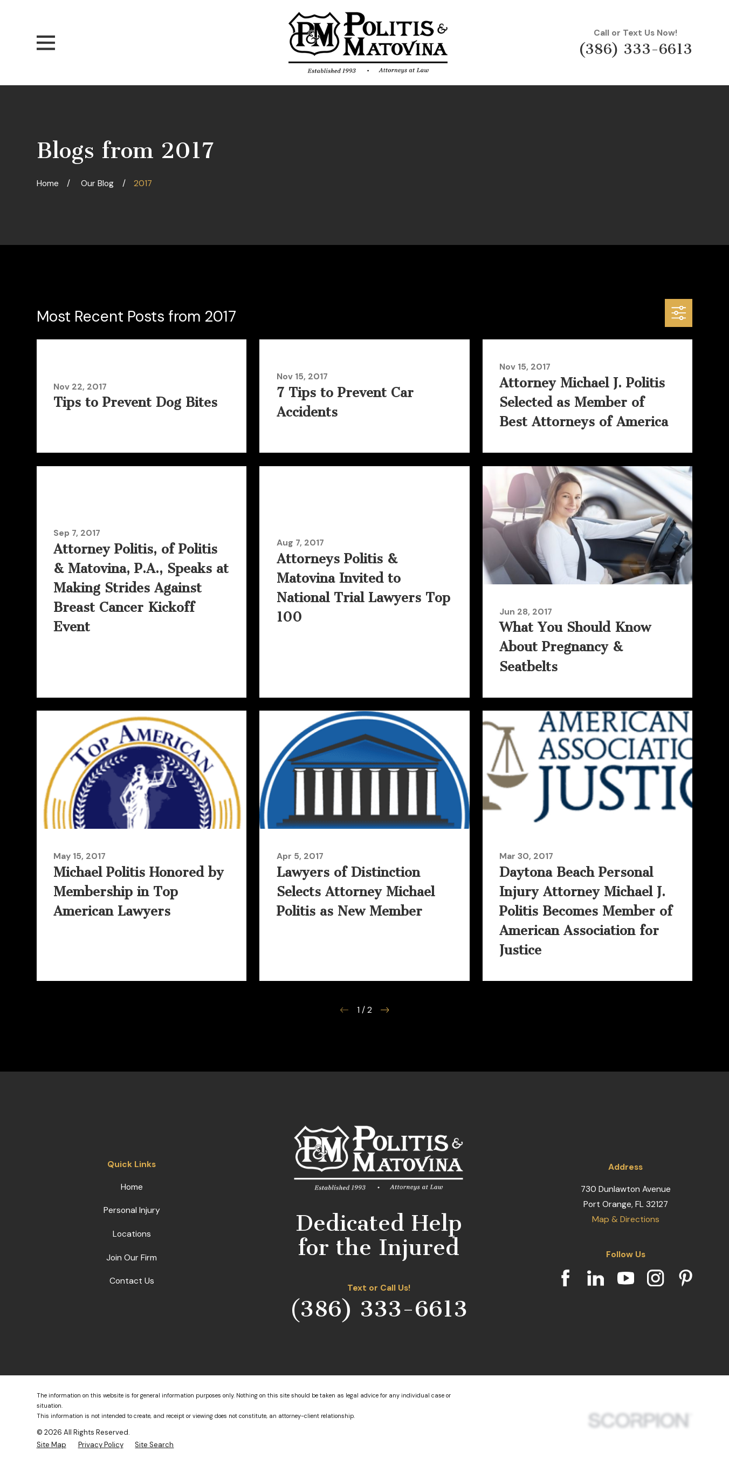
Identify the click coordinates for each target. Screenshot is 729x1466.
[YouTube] (625, 1278)
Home (132, 1186)
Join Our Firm (131, 1257)
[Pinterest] (685, 1278)
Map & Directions (625, 1219)
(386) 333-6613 (635, 49)
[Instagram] (655, 1278)
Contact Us (131, 1280)
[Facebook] (565, 1278)
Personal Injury (132, 1210)
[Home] (368, 42)
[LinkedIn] (595, 1278)
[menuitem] (51, 1444)
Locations (132, 1233)
